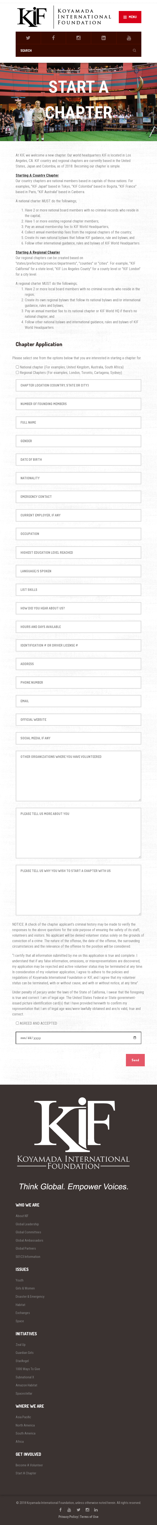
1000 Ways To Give (28, 1369)
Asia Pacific (23, 1417)
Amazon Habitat (26, 1385)
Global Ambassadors (29, 1240)
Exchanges (23, 1313)
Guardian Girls (25, 1353)
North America (25, 1425)
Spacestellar (24, 1393)
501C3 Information (28, 1257)
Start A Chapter (26, 1473)
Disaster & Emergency (30, 1296)
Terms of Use (89, 1517)
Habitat (20, 1305)
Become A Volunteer (29, 1465)
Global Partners (26, 1248)
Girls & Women (25, 1288)
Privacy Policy (68, 1517)
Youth (19, 1280)
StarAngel (22, 1361)
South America (25, 1433)
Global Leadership (27, 1224)
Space (20, 1321)
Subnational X (25, 1377)
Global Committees (28, 1232)
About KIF (22, 1216)
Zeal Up (21, 1345)
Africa (20, 1441)
